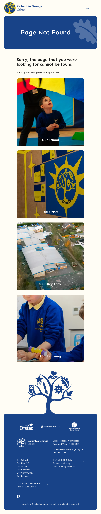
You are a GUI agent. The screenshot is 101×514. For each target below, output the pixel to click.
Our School (22, 460)
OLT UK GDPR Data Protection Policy (68, 461)
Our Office (22, 466)
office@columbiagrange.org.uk (68, 449)
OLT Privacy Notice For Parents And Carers (32, 485)
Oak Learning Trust (64, 466)
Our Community (25, 473)
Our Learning (23, 469)
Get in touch (23, 476)
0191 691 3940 (60, 452)
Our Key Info (23, 463)
